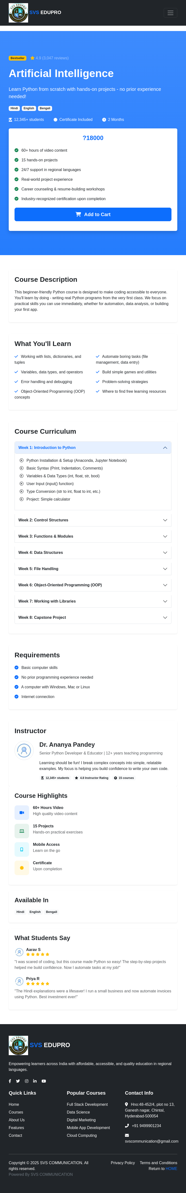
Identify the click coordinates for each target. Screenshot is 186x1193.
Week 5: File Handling (38, 569)
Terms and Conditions (158, 1163)
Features (16, 1128)
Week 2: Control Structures (43, 520)
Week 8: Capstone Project (42, 617)
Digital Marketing (81, 1120)
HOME (171, 1169)
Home (14, 1104)
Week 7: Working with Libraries (47, 601)
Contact (15, 1135)
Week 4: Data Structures (40, 552)
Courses (16, 1112)
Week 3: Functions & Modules (45, 536)
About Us (17, 1120)
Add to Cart (93, 214)
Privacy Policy (123, 1163)
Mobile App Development (88, 1128)
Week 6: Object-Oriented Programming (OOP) (60, 585)
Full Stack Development (87, 1104)
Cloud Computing (82, 1135)
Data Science (78, 1112)
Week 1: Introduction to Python (47, 448)
